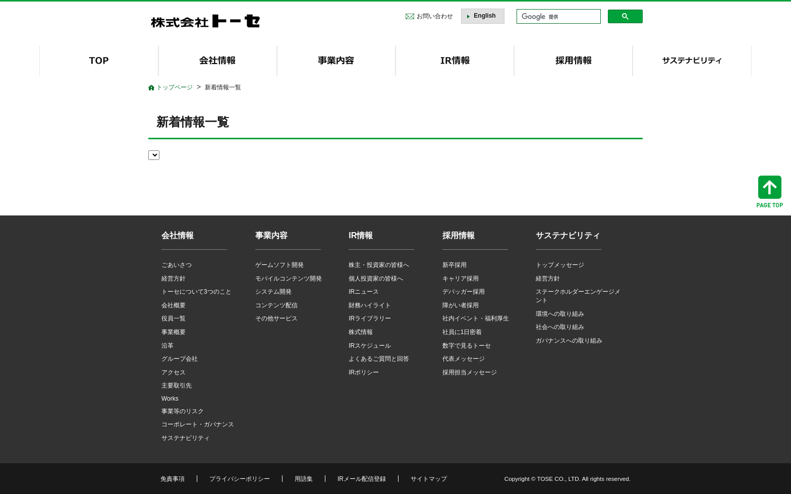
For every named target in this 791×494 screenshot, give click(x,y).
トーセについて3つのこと (196, 291)
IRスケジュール (370, 345)
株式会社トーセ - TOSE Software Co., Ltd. (205, 21)
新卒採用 (454, 264)
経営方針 (173, 278)
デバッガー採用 (463, 291)
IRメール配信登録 (361, 478)
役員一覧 (173, 318)
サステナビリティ (185, 438)
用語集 (304, 478)
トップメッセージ (560, 264)
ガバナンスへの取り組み (569, 340)
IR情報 (361, 235)
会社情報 (177, 235)
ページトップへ (770, 191)
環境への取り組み (560, 313)
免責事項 (172, 478)
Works (170, 398)
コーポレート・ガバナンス (197, 424)
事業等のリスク (182, 411)
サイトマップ (429, 478)
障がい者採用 (460, 305)
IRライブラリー (370, 318)
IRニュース (364, 291)
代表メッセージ (463, 358)
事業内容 (271, 235)
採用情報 (458, 235)
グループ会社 (179, 358)
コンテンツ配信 (276, 305)
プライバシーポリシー (239, 478)
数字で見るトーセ (466, 345)
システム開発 (273, 291)
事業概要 (173, 332)
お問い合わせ (435, 16)
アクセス (173, 372)
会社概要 (173, 305)
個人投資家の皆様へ (376, 278)
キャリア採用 (460, 278)
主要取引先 (176, 385)
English (484, 15)
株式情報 (361, 332)
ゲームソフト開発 (279, 264)
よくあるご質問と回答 (379, 358)
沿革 (167, 345)
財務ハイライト (370, 305)
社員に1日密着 (462, 332)
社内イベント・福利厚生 (475, 318)
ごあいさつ (176, 264)
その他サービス (276, 318)
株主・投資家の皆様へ (379, 264)
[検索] (558, 16)
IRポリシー (364, 372)
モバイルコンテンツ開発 (288, 278)
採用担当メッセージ (469, 372)
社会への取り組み (560, 327)
